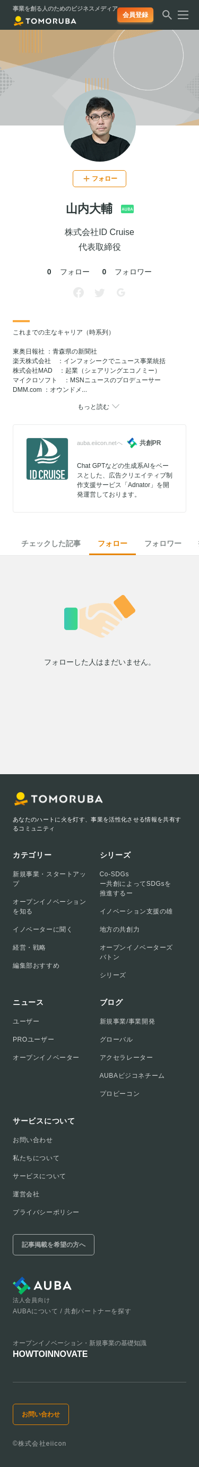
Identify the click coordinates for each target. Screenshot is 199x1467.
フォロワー (162, 543)
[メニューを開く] (179, 15)
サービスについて (39, 1176)
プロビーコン (120, 1093)
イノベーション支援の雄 (137, 911)
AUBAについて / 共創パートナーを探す (72, 1311)
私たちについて (36, 1158)
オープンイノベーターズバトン (137, 952)
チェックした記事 (51, 543)
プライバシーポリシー (46, 1212)
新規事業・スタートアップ (49, 878)
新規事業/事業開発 (127, 1021)
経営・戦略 (29, 947)
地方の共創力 (120, 929)
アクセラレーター (126, 1057)
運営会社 (26, 1194)
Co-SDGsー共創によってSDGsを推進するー (135, 883)
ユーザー (26, 1021)
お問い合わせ (33, 1140)
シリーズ (113, 975)
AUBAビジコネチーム (132, 1075)
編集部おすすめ (36, 965)
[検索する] (167, 18)
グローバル (116, 1039)
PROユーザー (33, 1039)
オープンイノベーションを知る (49, 906)
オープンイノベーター (46, 1057)
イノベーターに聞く (43, 929)
